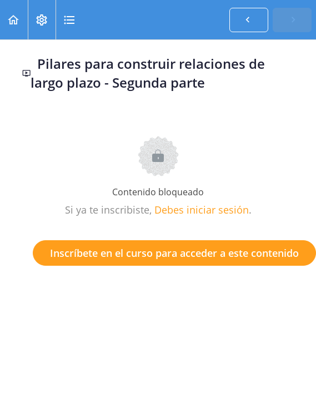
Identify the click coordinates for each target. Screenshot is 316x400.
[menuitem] (42, 19)
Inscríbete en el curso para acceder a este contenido (174, 253)
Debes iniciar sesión (201, 209)
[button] (14, 19)
